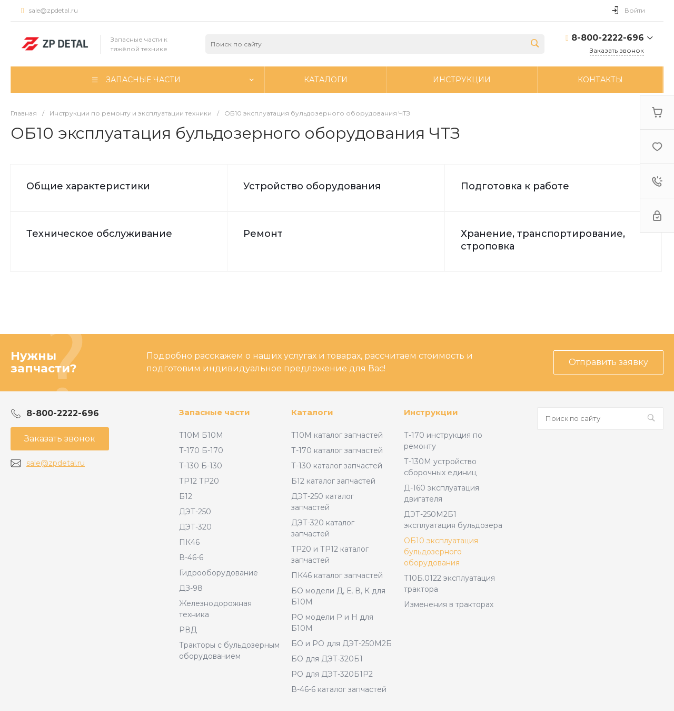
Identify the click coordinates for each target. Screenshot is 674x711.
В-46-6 (191, 557)
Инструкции (431, 412)
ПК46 (189, 542)
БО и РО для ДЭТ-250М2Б (341, 643)
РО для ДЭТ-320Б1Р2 (332, 674)
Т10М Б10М (201, 435)
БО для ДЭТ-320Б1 (327, 659)
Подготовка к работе (515, 186)
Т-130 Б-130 (200, 465)
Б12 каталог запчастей (333, 481)
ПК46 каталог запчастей (337, 575)
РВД (188, 630)
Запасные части (214, 412)
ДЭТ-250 (195, 511)
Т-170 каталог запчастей (337, 450)
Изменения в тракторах (448, 604)
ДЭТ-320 (195, 527)
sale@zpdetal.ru (53, 10)
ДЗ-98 (191, 588)
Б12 (185, 496)
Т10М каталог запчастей (337, 435)
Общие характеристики (88, 186)
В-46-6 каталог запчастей (338, 689)
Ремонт (263, 233)
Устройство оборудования (312, 186)
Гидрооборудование (218, 573)
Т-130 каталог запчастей (336, 465)
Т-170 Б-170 (201, 450)
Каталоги (312, 412)
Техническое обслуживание (99, 233)
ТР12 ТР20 (199, 481)
